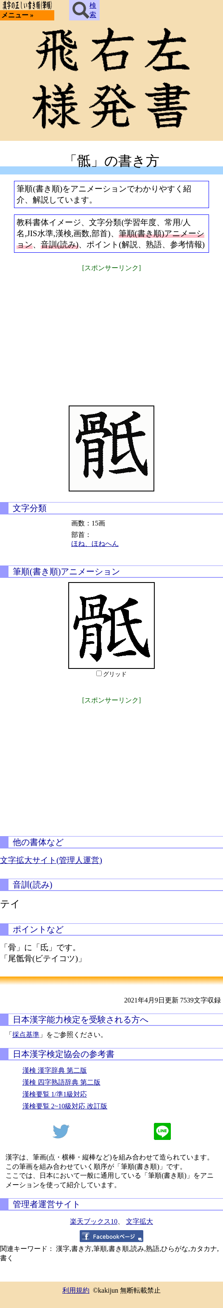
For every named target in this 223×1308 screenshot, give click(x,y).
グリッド (115, 674)
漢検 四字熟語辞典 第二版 (61, 1082)
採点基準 (25, 1034)
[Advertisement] (111, 333)
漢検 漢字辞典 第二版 (54, 1070)
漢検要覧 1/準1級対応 (54, 1094)
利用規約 (75, 1290)
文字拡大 (139, 1221)
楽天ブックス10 (93, 1221)
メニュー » (17, 15)
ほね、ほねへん (95, 543)
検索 (84, 10)
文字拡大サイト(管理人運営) (51, 860)
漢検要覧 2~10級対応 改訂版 (65, 1106)
